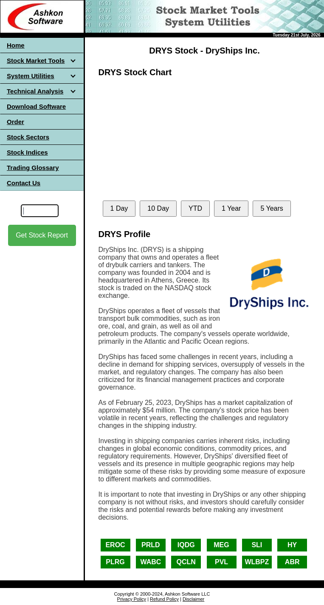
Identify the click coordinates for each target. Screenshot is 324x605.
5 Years (271, 208)
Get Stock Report (42, 235)
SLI (256, 544)
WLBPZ (257, 561)
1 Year (231, 208)
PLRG (115, 561)
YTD (195, 208)
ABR (292, 561)
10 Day (158, 208)
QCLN (186, 561)
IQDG (186, 544)
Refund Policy (164, 599)
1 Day (119, 208)
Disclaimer (193, 599)
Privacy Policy (131, 599)
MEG (221, 544)
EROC (115, 544)
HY (292, 544)
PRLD (150, 544)
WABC (150, 561)
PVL (221, 561)
